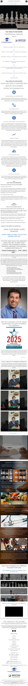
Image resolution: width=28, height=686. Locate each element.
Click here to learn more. (19, 285)
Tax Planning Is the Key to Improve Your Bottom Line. (14, 571)
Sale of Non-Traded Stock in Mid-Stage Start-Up (14, 551)
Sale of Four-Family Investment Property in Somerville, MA (14, 483)
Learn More (20, 450)
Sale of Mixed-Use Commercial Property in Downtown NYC (14, 506)
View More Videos (13, 433)
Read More (22, 357)
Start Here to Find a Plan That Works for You (14, 235)
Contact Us (13, 4)
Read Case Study (13, 513)
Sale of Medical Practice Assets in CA (14, 528)
